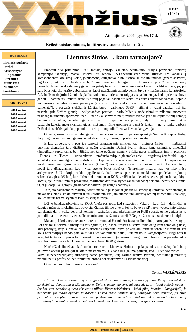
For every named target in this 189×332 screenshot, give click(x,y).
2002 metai (18, 114)
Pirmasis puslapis (15, 62)
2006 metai (18, 130)
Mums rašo (11, 83)
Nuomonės (10, 87)
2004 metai (18, 122)
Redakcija (127, 329)
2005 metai (18, 126)
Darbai (8, 67)
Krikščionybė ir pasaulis (12, 73)
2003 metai (18, 118)
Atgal (93, 329)
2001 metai (18, 110)
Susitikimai (11, 91)
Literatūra (10, 79)
